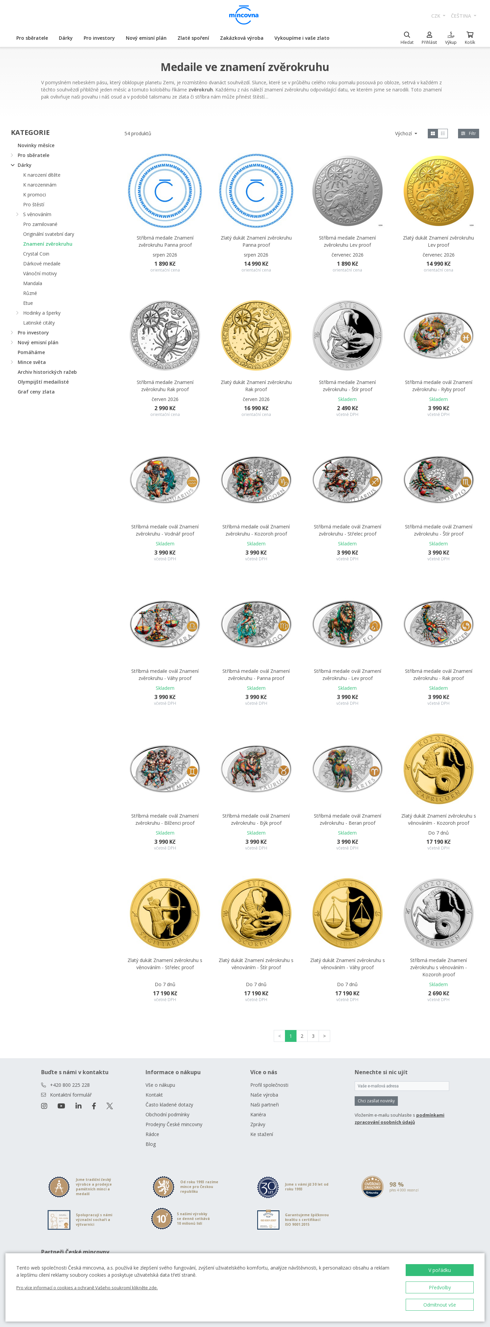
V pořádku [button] (439, 1270)
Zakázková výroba (242, 38)
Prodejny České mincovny (174, 1124)
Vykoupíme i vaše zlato (302, 38)
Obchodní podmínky (167, 1114)
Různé (30, 293)
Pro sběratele (32, 38)
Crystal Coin (36, 253)
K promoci (34, 194)
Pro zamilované (40, 224)
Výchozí (404, 133)
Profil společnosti (269, 1085)
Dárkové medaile (42, 263)
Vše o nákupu (160, 1085)
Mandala (32, 283)
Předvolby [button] (440, 1287)
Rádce (152, 1134)
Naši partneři (264, 1104)
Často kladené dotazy (169, 1104)
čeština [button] (461, 16)
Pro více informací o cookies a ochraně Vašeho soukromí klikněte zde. (87, 1288)
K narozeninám (39, 184)
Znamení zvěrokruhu (47, 244)
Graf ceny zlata (36, 391)
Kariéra (258, 1114)
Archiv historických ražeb (47, 372)
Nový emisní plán (146, 38)
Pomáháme (31, 352)
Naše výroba (264, 1095)
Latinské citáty (39, 322)
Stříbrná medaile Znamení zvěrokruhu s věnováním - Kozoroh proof (438, 967)
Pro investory (99, 38)
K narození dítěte (42, 175)
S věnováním (37, 214)
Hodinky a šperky (42, 313)
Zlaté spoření (193, 38)
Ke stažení (261, 1134)
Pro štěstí (33, 204)
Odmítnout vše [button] (439, 1305)
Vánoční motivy (40, 273)
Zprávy (257, 1124)
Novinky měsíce (36, 145)
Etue (28, 303)
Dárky (66, 38)
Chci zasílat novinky (376, 1101)
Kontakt (154, 1095)
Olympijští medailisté (43, 382)
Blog (151, 1144)
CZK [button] (436, 16)
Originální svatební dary (48, 234)
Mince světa (32, 362)
